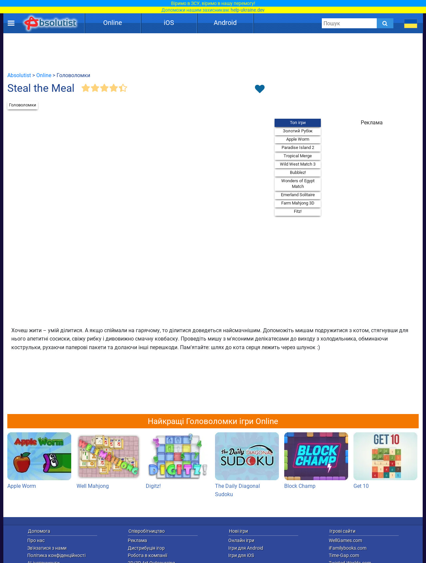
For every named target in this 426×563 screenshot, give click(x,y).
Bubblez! (298, 172)
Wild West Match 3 (298, 164)
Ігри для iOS (241, 555)
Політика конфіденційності (56, 555)
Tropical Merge (298, 155)
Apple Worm (297, 139)
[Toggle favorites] (260, 89)
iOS (169, 23)
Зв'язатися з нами (47, 548)
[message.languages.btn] (411, 23)
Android (225, 23)
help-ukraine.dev (248, 10)
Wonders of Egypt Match (298, 183)
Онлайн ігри (241, 540)
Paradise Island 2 (298, 147)
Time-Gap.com (344, 555)
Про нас (36, 540)
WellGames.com (345, 540)
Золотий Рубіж (298, 130)
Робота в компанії (147, 555)
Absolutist (19, 75)
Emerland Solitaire (298, 194)
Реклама (137, 540)
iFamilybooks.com (347, 548)
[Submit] (385, 23)
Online (112, 23)
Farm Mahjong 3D (298, 203)
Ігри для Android (245, 548)
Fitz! (298, 211)
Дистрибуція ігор (146, 548)
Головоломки (22, 104)
